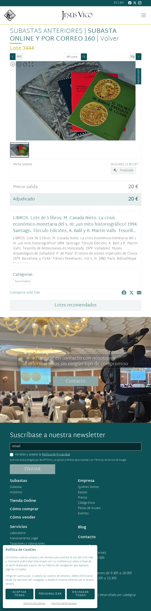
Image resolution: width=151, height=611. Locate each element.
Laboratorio (18, 533)
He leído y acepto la (42, 455)
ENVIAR (32, 469)
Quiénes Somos (88, 487)
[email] (75, 447)
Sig (132, 56)
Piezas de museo (89, 508)
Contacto (75, 381)
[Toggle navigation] (144, 15)
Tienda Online (23, 501)
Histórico (16, 492)
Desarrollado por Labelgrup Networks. (102, 597)
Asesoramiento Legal (24, 538)
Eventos (83, 513)
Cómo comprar (24, 509)
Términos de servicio (104, 460)
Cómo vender (23, 517)
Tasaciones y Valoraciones (27, 544)
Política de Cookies (34, 604)
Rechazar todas (80, 594)
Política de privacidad (77, 460)
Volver (109, 39)
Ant (19, 56)
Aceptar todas (19, 594)
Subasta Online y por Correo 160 (63, 35)
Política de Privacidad (56, 454)
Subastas (16, 487)
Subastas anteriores (46, 31)
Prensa (82, 498)
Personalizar (50, 594)
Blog (82, 527)
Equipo (82, 492)
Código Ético (86, 503)
